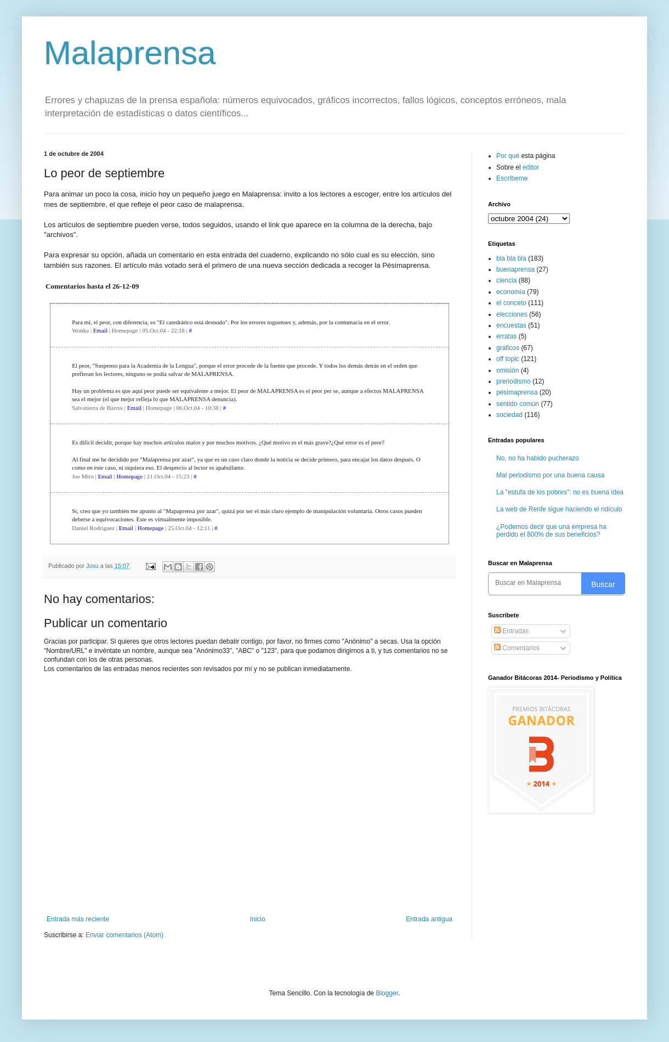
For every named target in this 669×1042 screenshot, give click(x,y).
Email (100, 330)
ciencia (506, 280)
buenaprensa (515, 269)
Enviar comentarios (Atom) (124, 935)
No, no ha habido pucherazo (537, 458)
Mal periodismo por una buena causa (550, 475)
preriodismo (513, 381)
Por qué (508, 156)
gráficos (507, 348)
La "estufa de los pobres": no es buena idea (559, 492)
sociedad (509, 415)
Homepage (129, 476)
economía (510, 292)
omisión (507, 370)
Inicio (257, 919)
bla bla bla (511, 258)
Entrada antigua (429, 919)
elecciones (512, 314)
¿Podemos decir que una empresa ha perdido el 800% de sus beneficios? (551, 530)
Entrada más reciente (78, 919)
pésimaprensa (516, 392)
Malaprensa (130, 53)
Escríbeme (512, 178)
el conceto (511, 303)
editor (531, 167)
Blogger (387, 993)
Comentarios (517, 648)
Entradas (511, 631)
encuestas (511, 325)
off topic (507, 359)
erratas (506, 336)
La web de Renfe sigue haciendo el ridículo (559, 509)
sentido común (517, 404)
